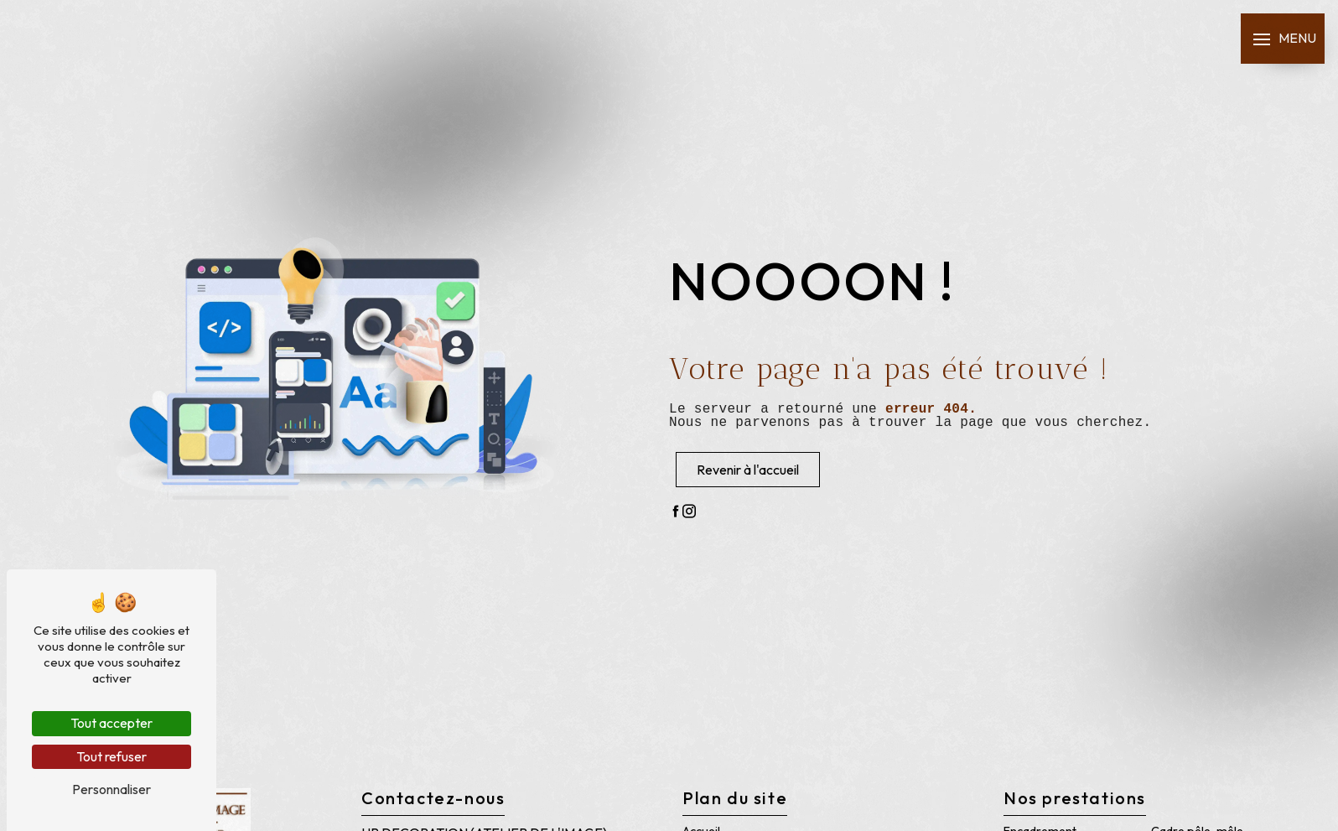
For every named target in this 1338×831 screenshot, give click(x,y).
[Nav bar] (1283, 38)
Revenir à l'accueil (748, 469)
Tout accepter (111, 722)
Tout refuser (111, 756)
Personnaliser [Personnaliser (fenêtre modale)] (111, 789)
